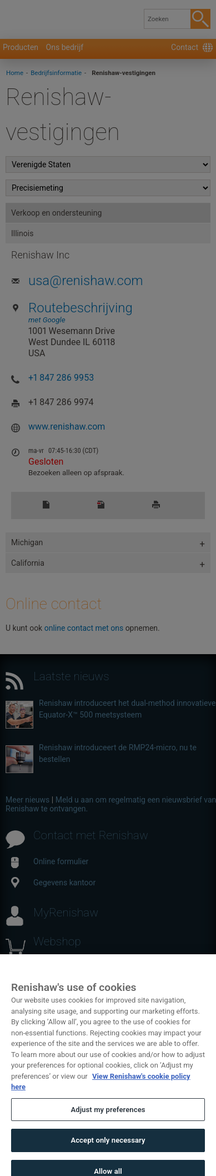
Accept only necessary (108, 1150)
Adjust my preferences (108, 1119)
